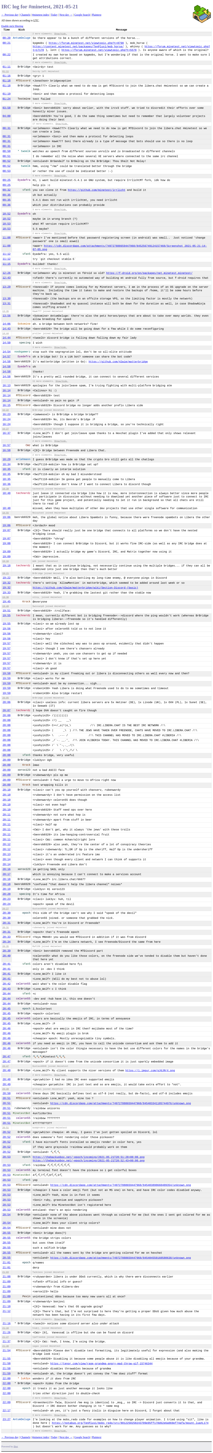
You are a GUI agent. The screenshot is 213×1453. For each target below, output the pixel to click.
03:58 (6, 107)
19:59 (6, 678)
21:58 (6, 1363)
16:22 (5, 410)
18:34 (6, 464)
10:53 (6, 223)
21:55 (6, 1358)
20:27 (5, 908)
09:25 (6, 180)
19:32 (6, 582)
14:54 (6, 351)
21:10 (6, 1306)
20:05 (5, 698)
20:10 (6, 789)
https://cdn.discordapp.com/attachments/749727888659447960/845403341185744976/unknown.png (120, 1103)
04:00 (6, 116)
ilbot (16, 1446)
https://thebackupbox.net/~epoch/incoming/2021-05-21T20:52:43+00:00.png (89, 1160)
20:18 (6, 879)
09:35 (6, 195)
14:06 (6, 323)
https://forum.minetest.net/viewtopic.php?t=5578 (98, 50)
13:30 (6, 298)
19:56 (6, 628)
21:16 (6, 1323)
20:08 (6, 715)
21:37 (6, 1341)
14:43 (6, 328)
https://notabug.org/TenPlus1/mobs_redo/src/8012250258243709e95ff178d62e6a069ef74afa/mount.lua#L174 (130, 1423)
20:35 (5, 946)
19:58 (6, 673)
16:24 (6, 419)
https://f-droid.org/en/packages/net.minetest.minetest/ (149, 273)
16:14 (6, 390)
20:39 (6, 950)
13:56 (6, 315)
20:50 (6, 1093)
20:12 (6, 844)
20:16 (6, 869)
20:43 (6, 988)
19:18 (6, 565)
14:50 (6, 342)
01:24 (6, 98)
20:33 (6, 937)
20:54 (6, 1214)
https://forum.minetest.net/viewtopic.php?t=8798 (86, 43)
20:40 (6, 955)
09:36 (6, 205)
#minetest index (40, 14)
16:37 (6, 433)
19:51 (6, 610)
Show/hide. (60, 34)
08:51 (6, 156)
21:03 (5, 1272)
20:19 (6, 889)
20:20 (6, 894)
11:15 (6, 264)
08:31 (6, 128)
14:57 (6, 356)
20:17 (6, 874)
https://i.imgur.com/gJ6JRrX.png (150, 1070)
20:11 (6, 814)
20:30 (6, 913)
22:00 (6, 1378)
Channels (25, 14)
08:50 (6, 151)
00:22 (6, 54)
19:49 (5, 606)
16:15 (6, 405)
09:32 (6, 190)
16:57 (6, 445)
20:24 (6, 904)
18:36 (6, 484)
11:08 (6, 237)
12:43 (6, 277)
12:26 (6, 273)
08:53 (6, 171)
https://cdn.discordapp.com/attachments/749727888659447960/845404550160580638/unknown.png (120, 1257)
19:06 (6, 517)
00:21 (6, 43)
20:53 (6, 1157)
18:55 (5, 513)
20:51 (6, 1098)
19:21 (5, 573)
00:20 (6, 38)
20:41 (6, 964)
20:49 (6, 1084)
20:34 (6, 941)
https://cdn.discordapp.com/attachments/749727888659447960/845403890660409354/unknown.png (120, 1185)
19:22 (6, 577)
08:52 (6, 161)
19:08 (6, 543)
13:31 (6, 303)
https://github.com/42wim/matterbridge (118, 361)
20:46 (6, 1028)
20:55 (6, 1232)
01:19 (6, 93)
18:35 (6, 469)
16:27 (5, 429)
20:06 (6, 702)
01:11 (6, 66)
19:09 (6, 551)
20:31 (6, 923)
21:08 (6, 1276)
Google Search (82, 14)
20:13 (6, 854)
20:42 (6, 983)
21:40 (5, 1346)
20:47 (6, 1056)
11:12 (6, 254)
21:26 (6, 1332)
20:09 (6, 760)
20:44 (6, 993)
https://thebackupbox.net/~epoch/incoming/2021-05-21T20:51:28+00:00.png (89, 1157)
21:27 (5, 1337)
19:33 (6, 592)
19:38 (5, 597)
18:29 (6, 459)
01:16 (6, 75)
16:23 (6, 414)
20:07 (6, 710)
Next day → (65, 14)
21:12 (6, 1311)
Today (54, 14)
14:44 (5, 333)
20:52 (6, 1132)
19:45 (6, 601)
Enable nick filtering (12, 26)
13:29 (6, 286)
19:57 (6, 643)
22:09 (6, 1402)
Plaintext (96, 14)
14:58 (6, 361)
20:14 (6, 859)
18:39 (5, 489)
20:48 (6, 1070)
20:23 (6, 899)
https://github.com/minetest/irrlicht (96, 190)
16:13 (6, 385)
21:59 (6, 1373)
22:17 (6, 1410)
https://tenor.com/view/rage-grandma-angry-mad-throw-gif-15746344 (101, 1363)
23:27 (6, 1419)
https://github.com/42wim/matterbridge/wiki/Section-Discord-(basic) (85, 587)
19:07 (6, 530)
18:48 (6, 493)
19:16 (5, 561)
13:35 (5, 311)
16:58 (6, 450)
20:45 (6, 1008)
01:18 (6, 80)
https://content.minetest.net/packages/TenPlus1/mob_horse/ (78, 46)
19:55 (6, 615)
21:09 (6, 1281)
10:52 (6, 213)
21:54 (6, 1350)
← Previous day (9, 14)
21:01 (6, 1262)
